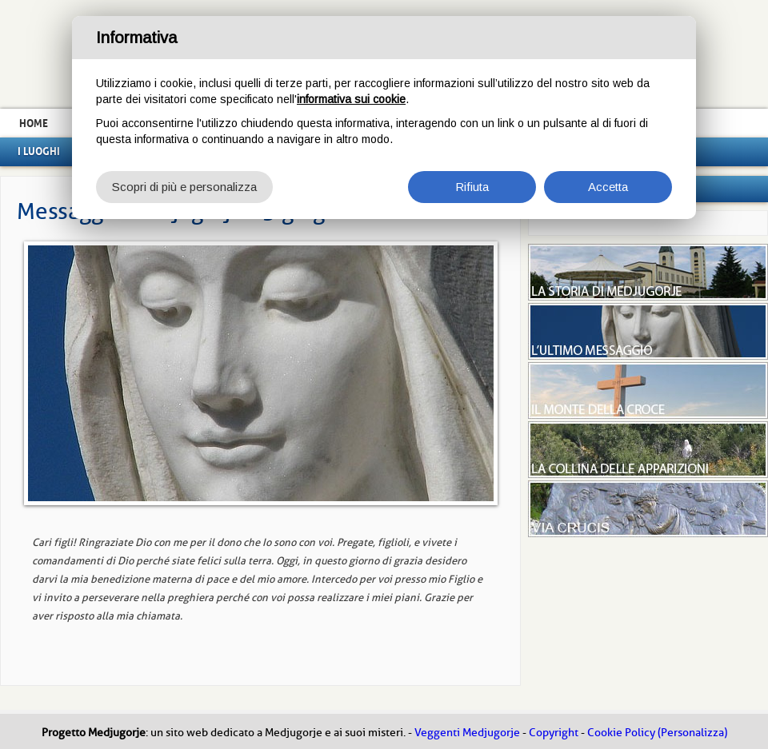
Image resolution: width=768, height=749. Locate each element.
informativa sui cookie (351, 99)
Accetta (608, 186)
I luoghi (39, 151)
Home (33, 123)
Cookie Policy (621, 732)
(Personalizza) (692, 732)
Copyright (553, 732)
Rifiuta (472, 186)
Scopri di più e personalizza (184, 186)
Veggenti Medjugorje (467, 732)
